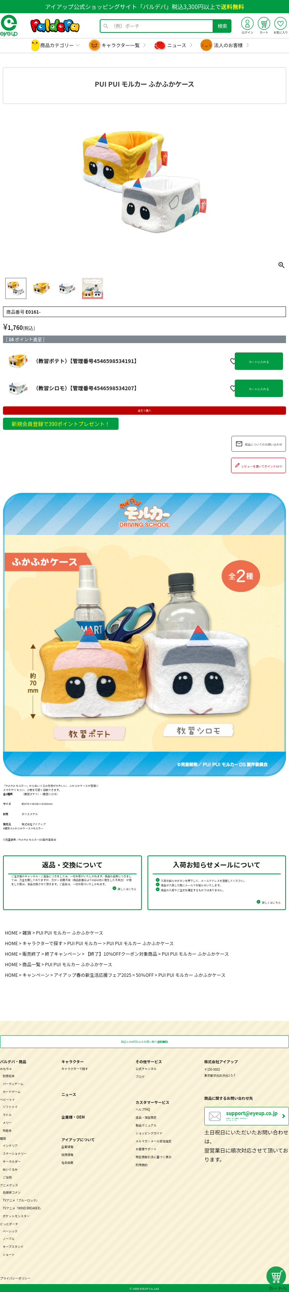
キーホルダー (12, 1161)
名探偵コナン (12, 1191)
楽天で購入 (144, 410)
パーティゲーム (13, 1083)
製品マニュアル (146, 1125)
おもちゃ (6, 1068)
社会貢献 (67, 1162)
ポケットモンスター (16, 1215)
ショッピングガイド (149, 1133)
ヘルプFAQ (142, 1109)
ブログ (139, 1076)
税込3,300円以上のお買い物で (144, 1041)
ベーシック (10, 1230)
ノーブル (8, 1238)
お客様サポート (146, 1148)
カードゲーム (12, 1091)
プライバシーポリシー (15, 1277)
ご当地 (7, 1177)
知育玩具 (9, 1075)
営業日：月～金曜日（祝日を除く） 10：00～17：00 (257, 1116)
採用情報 (67, 1154)
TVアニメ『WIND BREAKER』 (23, 1207)
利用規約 (141, 1164)
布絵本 (7, 1130)
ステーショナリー (15, 1153)
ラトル (7, 1114)
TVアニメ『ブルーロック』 (21, 1199)
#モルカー (37, 828)
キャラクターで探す (43, 943)
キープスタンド (13, 1246)
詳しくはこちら (127, 889)
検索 (222, 25)
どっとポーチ (9, 1223)
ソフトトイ (10, 1106)
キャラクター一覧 (121, 45)
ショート (9, 1254)
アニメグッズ (9, 1184)
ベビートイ (7, 1099)
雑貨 (27, 932)
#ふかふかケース (20, 828)
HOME (11, 932)
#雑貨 (6, 828)
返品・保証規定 (146, 1117)
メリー (7, 1122)
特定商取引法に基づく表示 (153, 1156)
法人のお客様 (228, 45)
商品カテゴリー (57, 45)
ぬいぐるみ (10, 1169)
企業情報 (67, 1146)
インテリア (10, 1145)
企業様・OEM (73, 1116)
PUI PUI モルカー (84, 943)
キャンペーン (36, 975)
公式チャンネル (146, 1068)
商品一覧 (32, 964)
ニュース (176, 45)
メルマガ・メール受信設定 (153, 1141)
